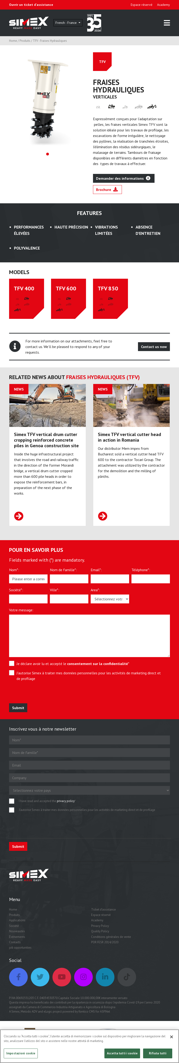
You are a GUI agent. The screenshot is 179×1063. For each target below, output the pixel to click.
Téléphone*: (140, 569)
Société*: (16, 590)
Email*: (96, 569)
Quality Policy (100, 931)
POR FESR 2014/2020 (104, 942)
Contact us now (154, 346)
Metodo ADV (29, 1012)
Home (13, 41)
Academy (163, 5)
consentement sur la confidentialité (97, 663)
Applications (17, 920)
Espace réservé (141, 5)
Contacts (15, 942)
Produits (25, 41)
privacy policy (66, 801)
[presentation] (43, 694)
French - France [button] (66, 23)
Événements (17, 937)
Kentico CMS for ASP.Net (94, 1012)
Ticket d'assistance (103, 910)
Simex (15, 1012)
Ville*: (54, 590)
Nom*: (14, 569)
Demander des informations (123, 178)
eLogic (48, 1012)
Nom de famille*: (63, 569)
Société (14, 926)
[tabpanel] (47, 99)
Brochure (107, 189)
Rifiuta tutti (158, 1055)
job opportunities (20, 948)
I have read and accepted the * (47, 801)
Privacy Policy (100, 926)
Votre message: (21, 610)
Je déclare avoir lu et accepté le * (73, 663)
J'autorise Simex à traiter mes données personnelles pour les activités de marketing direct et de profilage (89, 676)
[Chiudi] (171, 1038)
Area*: (95, 590)
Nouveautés (17, 931)
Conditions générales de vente (111, 937)
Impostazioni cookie (20, 1055)
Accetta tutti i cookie (122, 1055)
